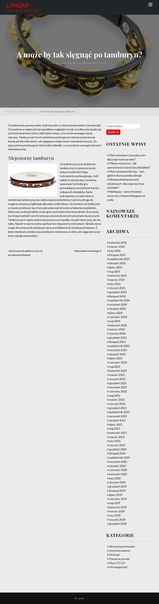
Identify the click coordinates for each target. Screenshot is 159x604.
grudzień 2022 (118, 383)
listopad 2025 (117, 255)
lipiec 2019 (115, 495)
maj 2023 (114, 366)
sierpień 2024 (117, 308)
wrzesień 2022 (118, 387)
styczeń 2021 (117, 445)
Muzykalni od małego (87, 250)
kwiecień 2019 (118, 507)
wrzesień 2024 (118, 304)
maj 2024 (114, 321)
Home (9, 111)
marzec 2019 (117, 511)
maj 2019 (114, 503)
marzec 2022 (117, 399)
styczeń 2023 (117, 379)
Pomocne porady (119, 558)
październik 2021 (119, 412)
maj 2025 (114, 271)
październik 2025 (119, 259)
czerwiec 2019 (118, 499)
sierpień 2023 (117, 354)
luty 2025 (114, 284)
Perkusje (114, 554)
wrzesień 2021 (118, 416)
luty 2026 (114, 250)
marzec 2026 (117, 246)
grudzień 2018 (118, 523)
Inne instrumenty (26, 111)
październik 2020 (119, 457)
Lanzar (18, 5)
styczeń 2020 (117, 482)
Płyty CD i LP (117, 563)
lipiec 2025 (115, 267)
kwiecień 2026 (118, 242)
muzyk (78, 62)
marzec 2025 (117, 279)
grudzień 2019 (118, 486)
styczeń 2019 (117, 519)
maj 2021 (114, 428)
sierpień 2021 (117, 420)
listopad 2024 (117, 296)
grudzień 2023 (118, 337)
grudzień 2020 (118, 449)
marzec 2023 (117, 374)
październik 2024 (119, 300)
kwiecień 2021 (118, 432)
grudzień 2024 (118, 292)
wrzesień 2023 (118, 350)
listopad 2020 (117, 453)
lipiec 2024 (115, 313)
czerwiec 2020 (118, 470)
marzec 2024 (117, 329)
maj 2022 (114, 395)
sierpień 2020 (117, 466)
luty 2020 (114, 478)
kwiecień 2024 (118, 325)
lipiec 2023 (115, 358)
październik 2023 (119, 346)
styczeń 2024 (117, 333)
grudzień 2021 (118, 408)
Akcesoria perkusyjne (122, 546)
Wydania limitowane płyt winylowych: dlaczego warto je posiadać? (125, 183)
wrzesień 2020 (118, 461)
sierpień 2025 (117, 263)
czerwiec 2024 (118, 317)
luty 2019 (114, 515)
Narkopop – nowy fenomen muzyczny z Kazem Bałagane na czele (126, 195)
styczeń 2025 (117, 288)
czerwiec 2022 (118, 391)
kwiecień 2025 (118, 275)
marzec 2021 (117, 437)
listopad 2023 (117, 342)
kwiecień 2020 (118, 474)
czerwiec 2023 (118, 362)
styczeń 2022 (117, 403)
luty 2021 (114, 441)
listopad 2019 (117, 490)
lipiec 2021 (115, 424)
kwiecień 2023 (118, 370)
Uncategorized (118, 567)
